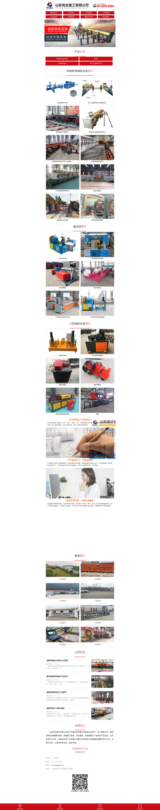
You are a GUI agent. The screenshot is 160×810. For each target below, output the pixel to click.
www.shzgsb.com (57, 765)
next (112, 33)
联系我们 (106, 17)
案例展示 (71, 17)
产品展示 (88, 13)
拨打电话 (60, 807)
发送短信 (100, 807)
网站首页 (53, 13)
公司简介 (71, 13)
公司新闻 (106, 13)
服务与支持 (89, 17)
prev (47, 33)
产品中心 (140, 807)
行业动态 (53, 17)
